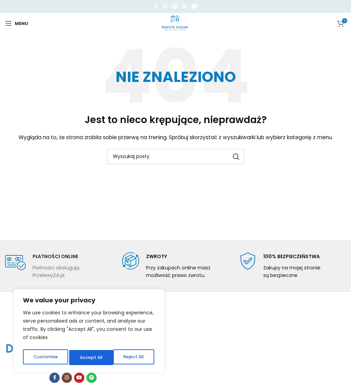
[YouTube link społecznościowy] (79, 378)
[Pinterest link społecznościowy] (175, 6)
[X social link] (165, 6)
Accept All (134, 357)
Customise (45, 357)
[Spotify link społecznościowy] (91, 378)
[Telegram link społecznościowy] (194, 6)
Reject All (89, 357)
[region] (89, 332)
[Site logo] (175, 23)
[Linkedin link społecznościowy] (184, 6)
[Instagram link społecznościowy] (67, 378)
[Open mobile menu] (17, 23)
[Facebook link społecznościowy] (156, 6)
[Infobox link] (58, 265)
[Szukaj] (175, 157)
